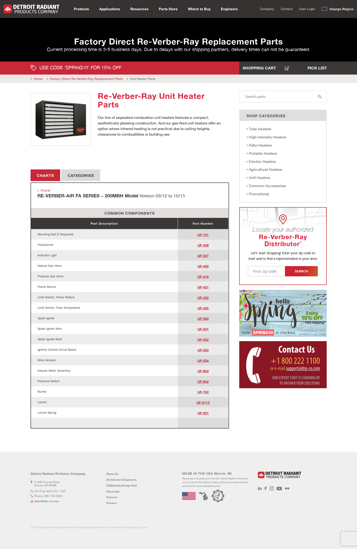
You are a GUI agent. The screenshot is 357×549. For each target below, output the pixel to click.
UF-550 (203, 319)
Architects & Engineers (121, 479)
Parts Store (168, 8)
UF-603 (203, 371)
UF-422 (203, 298)
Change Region (341, 8)
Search (252, 8)
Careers (111, 497)
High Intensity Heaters (267, 137)
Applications (109, 8)
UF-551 (203, 329)
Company (267, 8)
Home (38, 79)
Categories (81, 175)
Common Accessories (267, 186)
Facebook (265, 488)
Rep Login (113, 491)
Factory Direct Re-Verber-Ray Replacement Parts (86, 79)
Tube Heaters (260, 129)
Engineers (229, 8)
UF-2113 (203, 403)
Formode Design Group (135, 527)
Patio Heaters (260, 145)
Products (81, 8)
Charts (45, 175)
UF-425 (203, 308)
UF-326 (203, 245)
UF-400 (203, 266)
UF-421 (203, 287)
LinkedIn (260, 488)
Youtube (279, 488)
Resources (139, 8)
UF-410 (203, 277)
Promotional (259, 194)
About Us (112, 474)
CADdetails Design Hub (121, 485)
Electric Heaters (262, 161)
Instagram (272, 488)
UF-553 (203, 350)
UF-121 (203, 235)
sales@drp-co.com (46, 501)
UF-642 (203, 382)
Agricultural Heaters (265, 169)
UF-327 (203, 256)
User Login (307, 8)
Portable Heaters (263, 153)
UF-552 (203, 340)
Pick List (317, 67)
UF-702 (203, 392)
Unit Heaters (259, 177)
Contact (286, 8)
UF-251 (203, 413)
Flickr (287, 488)
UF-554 (203, 361)
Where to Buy (199, 8)
